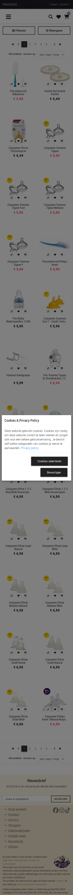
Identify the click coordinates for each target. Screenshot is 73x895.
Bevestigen (54, 472)
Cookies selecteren (49, 461)
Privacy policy (30, 448)
